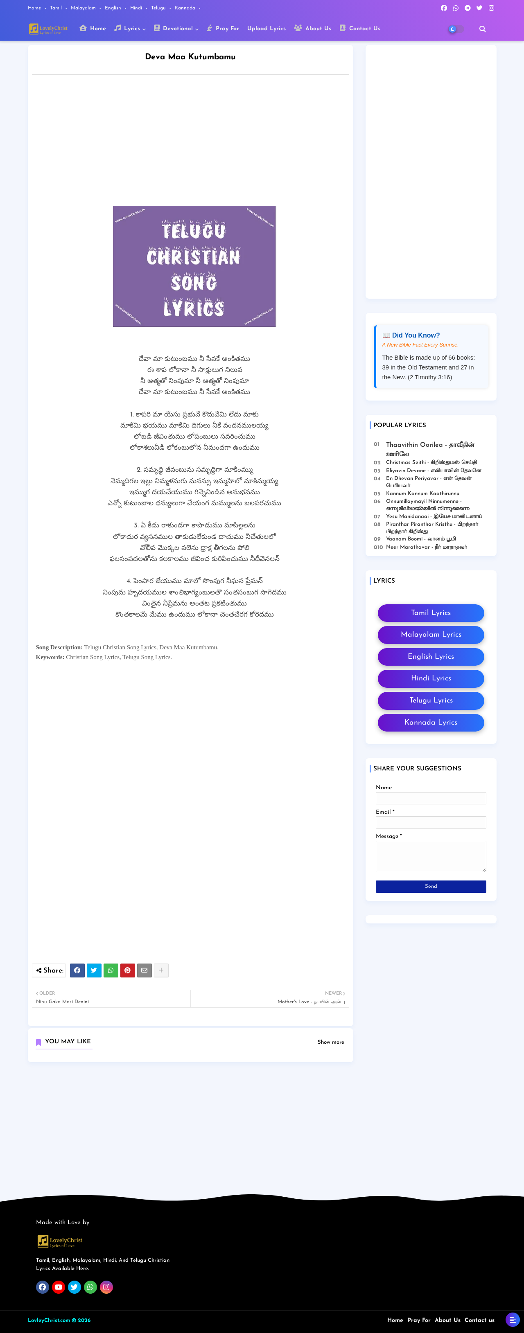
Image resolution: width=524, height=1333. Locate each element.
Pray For (223, 28)
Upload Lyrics (266, 29)
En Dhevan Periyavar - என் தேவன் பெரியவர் (429, 482)
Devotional (173, 28)
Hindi (137, 8)
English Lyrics (431, 657)
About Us (312, 28)
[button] (482, 29)
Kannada (186, 8)
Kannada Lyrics (430, 723)
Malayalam (84, 8)
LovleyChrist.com (49, 1320)
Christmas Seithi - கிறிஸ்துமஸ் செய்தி (431, 462)
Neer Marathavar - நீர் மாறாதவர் (426, 547)
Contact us (480, 1320)
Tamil (56, 8)
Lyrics (127, 28)
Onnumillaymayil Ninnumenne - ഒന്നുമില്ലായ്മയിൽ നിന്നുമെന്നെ (427, 505)
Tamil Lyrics (431, 613)
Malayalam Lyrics (431, 635)
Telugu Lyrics (431, 701)
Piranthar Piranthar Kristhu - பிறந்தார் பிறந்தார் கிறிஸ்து (432, 528)
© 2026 (81, 1320)
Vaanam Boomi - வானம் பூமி (421, 539)
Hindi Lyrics (431, 678)
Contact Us (359, 28)
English (114, 8)
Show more (331, 1042)
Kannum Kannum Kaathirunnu (422, 493)
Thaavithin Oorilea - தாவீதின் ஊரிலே (430, 449)
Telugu (159, 8)
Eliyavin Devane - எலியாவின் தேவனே (433, 470)
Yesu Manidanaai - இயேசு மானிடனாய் (434, 516)
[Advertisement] (198, 142)
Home (35, 8)
